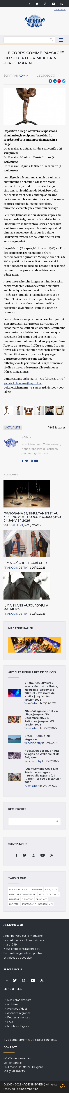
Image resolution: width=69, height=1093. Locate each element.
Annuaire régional (18, 1013)
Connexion (60, 9)
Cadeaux (14, 904)
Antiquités (51, 889)
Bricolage (41, 899)
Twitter (64, 81)
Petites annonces (18, 1017)
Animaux (37, 889)
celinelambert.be (27, 1089)
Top (63, 1087)
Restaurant (29, 904)
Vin (51, 904)
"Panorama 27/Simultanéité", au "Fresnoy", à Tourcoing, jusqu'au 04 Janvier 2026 (32, 517)
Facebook (50, 81)
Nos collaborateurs (19, 1000)
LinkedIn (55, 81)
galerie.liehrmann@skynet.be (22, 383)
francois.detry (15, 567)
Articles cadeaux (48, 894)
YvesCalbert (13, 525)
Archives (12, 1004)
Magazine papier (34, 645)
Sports (42, 904)
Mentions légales (18, 1026)
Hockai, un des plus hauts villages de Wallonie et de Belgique (41, 754)
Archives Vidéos (17, 1008)
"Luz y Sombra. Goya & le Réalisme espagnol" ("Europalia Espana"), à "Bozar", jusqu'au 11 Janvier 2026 (42, 775)
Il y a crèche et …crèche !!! (25, 563)
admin (24, 75)
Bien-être (27, 899)
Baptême (14, 899)
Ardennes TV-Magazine (22, 894)
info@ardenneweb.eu (17, 1058)
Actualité (12, 427)
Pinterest (59, 81)
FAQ (10, 1022)
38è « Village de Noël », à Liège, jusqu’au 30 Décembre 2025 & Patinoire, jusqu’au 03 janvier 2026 (41, 717)
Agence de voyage (19, 889)
